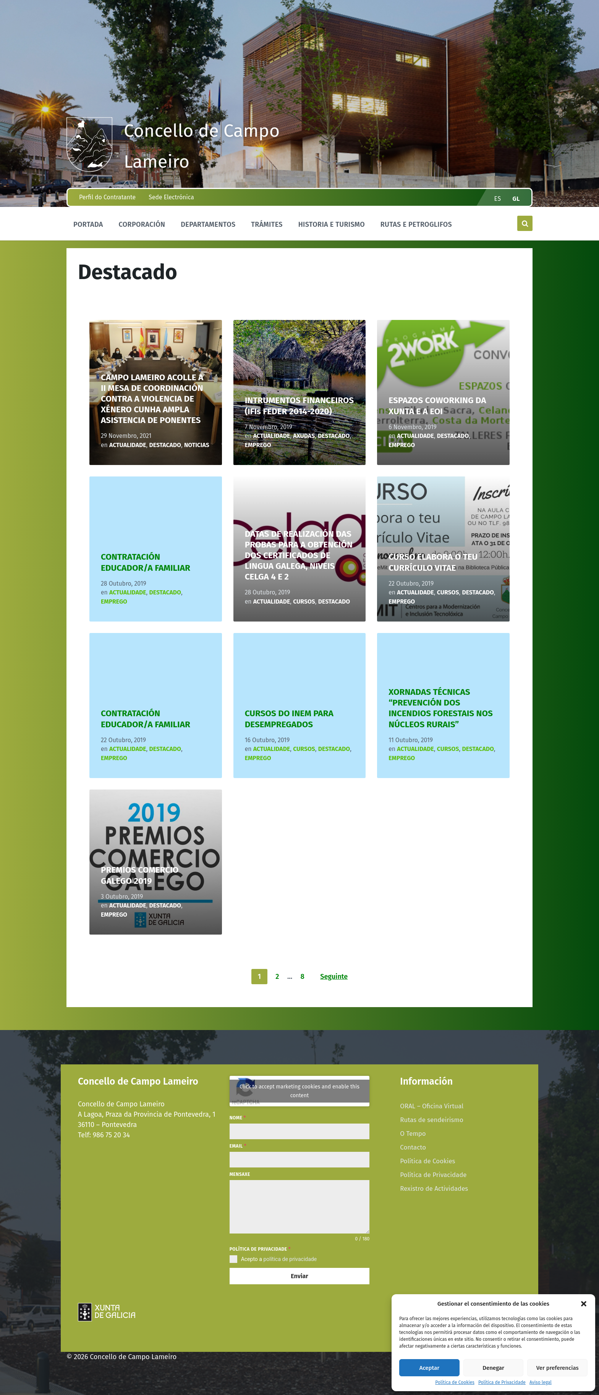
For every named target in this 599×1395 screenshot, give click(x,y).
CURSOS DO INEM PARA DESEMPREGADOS (289, 718)
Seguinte (334, 976)
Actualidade (127, 445)
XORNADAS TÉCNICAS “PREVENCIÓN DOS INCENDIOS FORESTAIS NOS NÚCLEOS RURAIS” (441, 708)
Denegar (493, 1367)
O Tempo (413, 1133)
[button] (584, 1304)
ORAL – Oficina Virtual (431, 1106)
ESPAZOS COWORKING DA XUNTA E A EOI (437, 405)
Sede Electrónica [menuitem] (171, 197)
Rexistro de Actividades (434, 1188)
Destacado (165, 445)
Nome (238, 1118)
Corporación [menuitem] (141, 224)
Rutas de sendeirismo (431, 1120)
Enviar (299, 1276)
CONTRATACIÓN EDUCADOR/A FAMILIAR (145, 562)
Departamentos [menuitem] (208, 224)
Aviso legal (540, 1382)
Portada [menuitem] (88, 224)
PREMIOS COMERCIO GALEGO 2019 (139, 875)
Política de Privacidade (502, 1382)
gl (516, 198)
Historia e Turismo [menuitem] (331, 224)
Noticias (196, 445)
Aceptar (429, 1367)
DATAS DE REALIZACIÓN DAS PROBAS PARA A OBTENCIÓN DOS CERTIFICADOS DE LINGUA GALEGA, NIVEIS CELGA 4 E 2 (299, 555)
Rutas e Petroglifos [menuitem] (416, 224)
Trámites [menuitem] (267, 224)
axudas (304, 435)
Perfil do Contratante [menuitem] (107, 197)
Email (238, 1146)
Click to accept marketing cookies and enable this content (299, 1091)
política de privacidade (290, 1259)
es (497, 198)
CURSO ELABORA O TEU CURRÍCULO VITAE (433, 562)
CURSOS (304, 601)
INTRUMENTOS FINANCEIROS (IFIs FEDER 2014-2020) (299, 405)
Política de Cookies (454, 1382)
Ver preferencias (557, 1367)
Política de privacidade (260, 1249)
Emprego (258, 445)
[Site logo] (89, 169)
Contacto (413, 1147)
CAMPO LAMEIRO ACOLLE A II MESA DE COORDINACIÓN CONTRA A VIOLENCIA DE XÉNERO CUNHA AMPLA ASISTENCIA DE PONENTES (152, 399)
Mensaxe (240, 1174)
